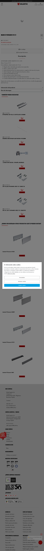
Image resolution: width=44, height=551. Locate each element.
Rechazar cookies (22, 281)
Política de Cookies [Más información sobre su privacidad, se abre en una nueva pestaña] (11, 273)
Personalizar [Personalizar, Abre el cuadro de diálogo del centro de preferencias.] (22, 277)
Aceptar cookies (22, 285)
